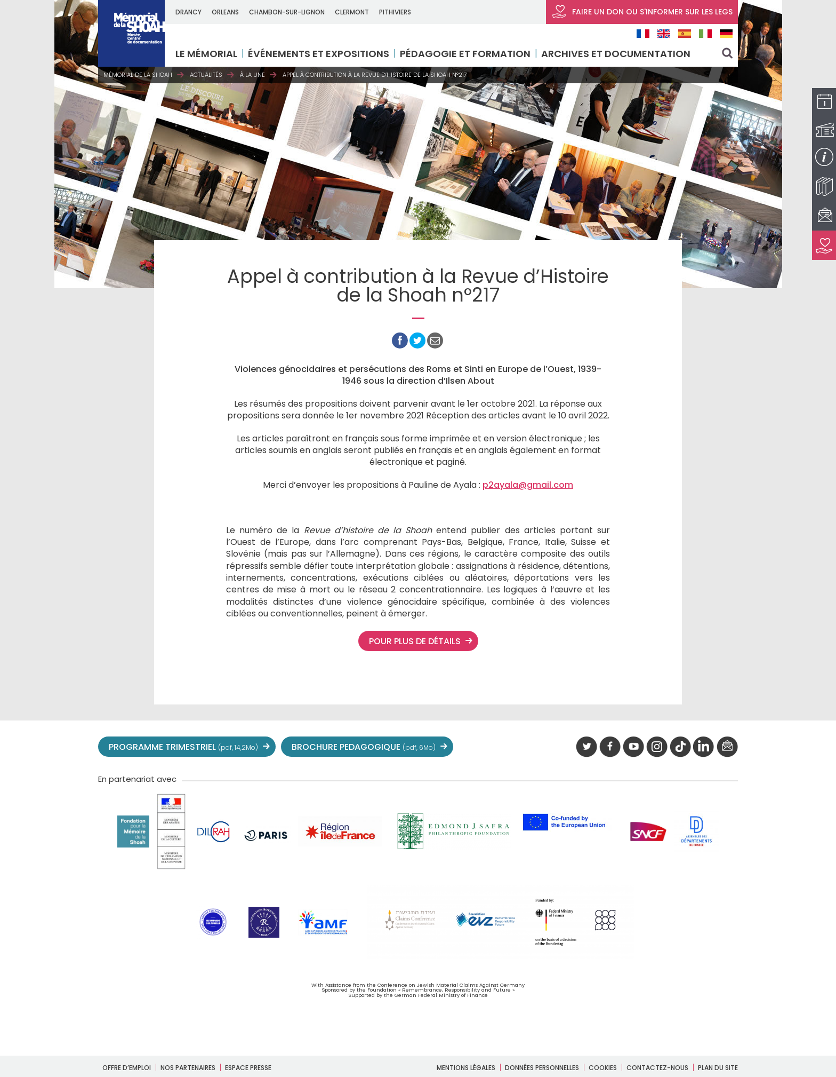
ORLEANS (225, 12)
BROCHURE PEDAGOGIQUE (364, 747)
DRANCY (188, 12)
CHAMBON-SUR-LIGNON (287, 12)
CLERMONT (352, 12)
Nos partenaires (187, 1067)
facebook (610, 747)
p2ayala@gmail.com (528, 485)
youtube (633, 747)
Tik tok (680, 747)
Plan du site (718, 1067)
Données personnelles (542, 1067)
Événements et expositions (318, 53)
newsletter (727, 747)
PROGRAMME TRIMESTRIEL (183, 747)
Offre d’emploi (126, 1067)
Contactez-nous (657, 1067)
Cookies (603, 1067)
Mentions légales (466, 1067)
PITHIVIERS (395, 12)
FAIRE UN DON (642, 12)
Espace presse (248, 1067)
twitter (586, 747)
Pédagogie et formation (465, 53)
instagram (657, 747)
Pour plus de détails (415, 641)
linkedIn (703, 747)
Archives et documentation (615, 53)
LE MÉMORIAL (206, 53)
